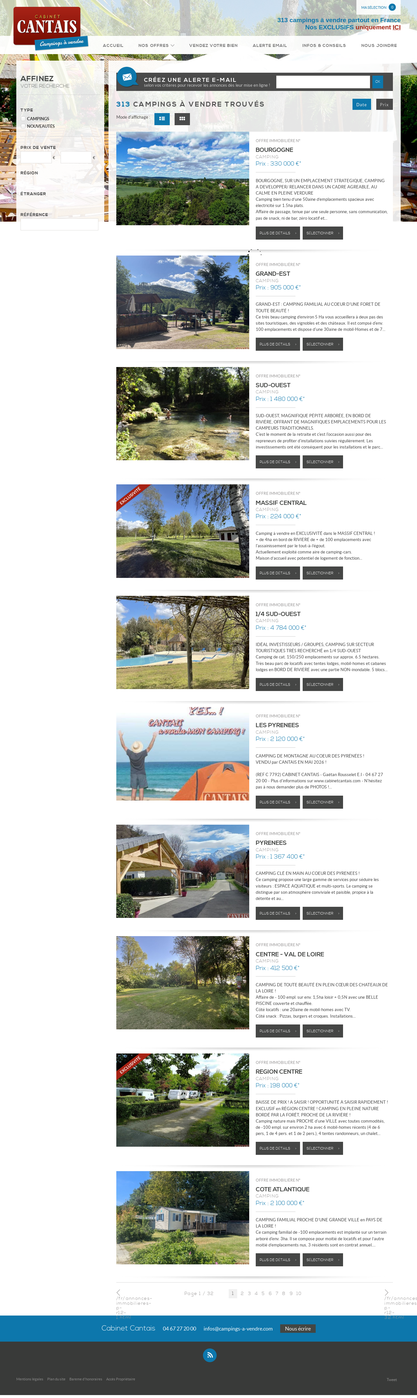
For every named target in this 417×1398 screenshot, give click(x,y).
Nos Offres (169, 47)
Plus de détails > (278, 236)
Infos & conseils (328, 47)
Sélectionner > (323, 236)
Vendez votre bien (223, 47)
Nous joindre (380, 47)
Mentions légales (29, 1382)
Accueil (130, 47)
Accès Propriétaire (120, 1382)
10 (299, 1297)
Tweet (392, 1382)
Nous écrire (298, 1331)
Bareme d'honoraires (85, 1382)
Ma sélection (378, 7)
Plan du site (56, 1382)
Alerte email (277, 47)
